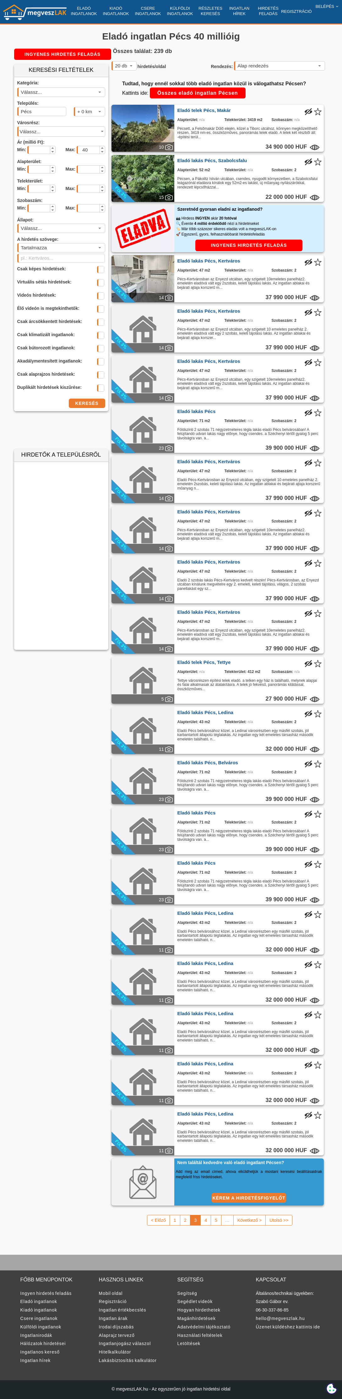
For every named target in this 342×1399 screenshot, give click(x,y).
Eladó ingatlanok (38, 1301)
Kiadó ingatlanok (38, 1309)
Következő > (249, 1220)
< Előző (158, 1220)
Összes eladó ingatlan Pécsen (197, 93)
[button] (52, 148)
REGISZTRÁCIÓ (296, 11)
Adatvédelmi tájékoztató (204, 1326)
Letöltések (189, 1343)
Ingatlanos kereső (40, 1351)
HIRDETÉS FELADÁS (268, 11)
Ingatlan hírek (35, 1360)
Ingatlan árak (113, 1318)
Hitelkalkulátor (115, 1351)
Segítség (187, 1293)
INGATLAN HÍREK (239, 11)
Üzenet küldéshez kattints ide (288, 1326)
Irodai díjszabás (116, 1326)
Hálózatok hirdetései (43, 1343)
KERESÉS (87, 403)
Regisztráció (113, 1301)
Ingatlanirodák (36, 1335)
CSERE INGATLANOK (148, 11)
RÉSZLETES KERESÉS (210, 11)
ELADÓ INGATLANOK (84, 11)
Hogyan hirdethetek (198, 1309)
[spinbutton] (38, 150)
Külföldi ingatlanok (41, 1326)
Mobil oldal (111, 1293)
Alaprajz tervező (117, 1335)
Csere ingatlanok (39, 1318)
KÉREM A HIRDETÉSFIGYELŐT (248, 1197)
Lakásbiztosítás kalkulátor (128, 1360)
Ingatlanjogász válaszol (125, 1343)
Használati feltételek (200, 1335)
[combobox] (61, 92)
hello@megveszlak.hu (280, 1318)
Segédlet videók (195, 1301)
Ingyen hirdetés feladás (46, 1293)
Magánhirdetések (196, 1318)
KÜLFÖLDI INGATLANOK (180, 11)
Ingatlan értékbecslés (122, 1309)
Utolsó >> (278, 1220)
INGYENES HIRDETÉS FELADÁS (62, 54)
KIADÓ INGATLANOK (116, 11)
